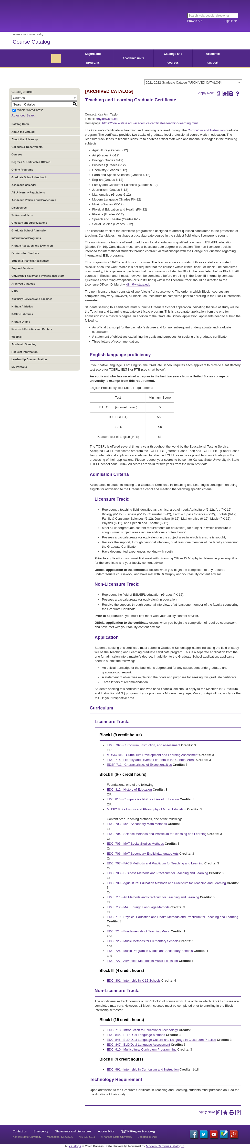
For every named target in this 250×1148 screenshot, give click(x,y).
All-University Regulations (28, 192)
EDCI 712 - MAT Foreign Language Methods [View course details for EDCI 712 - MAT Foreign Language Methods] (138, 907)
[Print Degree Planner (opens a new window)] (218, 93)
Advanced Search (24, 115)
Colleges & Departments (26, 146)
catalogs (75, 1146)
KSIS (14, 291)
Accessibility (106, 1131)
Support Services (22, 268)
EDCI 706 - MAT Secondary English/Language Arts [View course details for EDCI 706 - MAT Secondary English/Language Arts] (143, 853)
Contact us (20, 1131)
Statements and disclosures (73, 1131)
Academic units (133, 58)
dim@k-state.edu (138, 284)
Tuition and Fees (22, 215)
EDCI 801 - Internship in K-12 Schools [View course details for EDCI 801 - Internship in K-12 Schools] (134, 980)
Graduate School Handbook (29, 177)
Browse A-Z (194, 21)
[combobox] (193, 82)
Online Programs (22, 169)
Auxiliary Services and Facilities (31, 298)
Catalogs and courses (173, 58)
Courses (16, 154)
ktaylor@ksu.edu (107, 119)
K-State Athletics (22, 306)
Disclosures (19, 207)
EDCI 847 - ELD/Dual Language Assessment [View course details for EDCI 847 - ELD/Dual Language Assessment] (138, 1044)
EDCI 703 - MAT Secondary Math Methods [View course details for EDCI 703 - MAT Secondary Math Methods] (137, 824)
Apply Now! (206, 93)
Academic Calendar (23, 184)
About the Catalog (23, 131)
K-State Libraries (22, 314)
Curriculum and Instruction (206, 130)
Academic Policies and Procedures (33, 200)
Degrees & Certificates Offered (31, 162)
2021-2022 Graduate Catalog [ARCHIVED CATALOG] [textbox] (183, 82)
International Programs (26, 238)
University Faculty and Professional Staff (37, 275)
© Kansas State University (116, 1136)
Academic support (213, 58)
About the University (24, 139)
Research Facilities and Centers (31, 329)
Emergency (40, 1131)
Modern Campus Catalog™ (165, 1146)
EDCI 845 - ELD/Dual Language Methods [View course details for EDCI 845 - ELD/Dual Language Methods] (136, 1035)
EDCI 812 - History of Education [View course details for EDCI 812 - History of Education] (129, 789)
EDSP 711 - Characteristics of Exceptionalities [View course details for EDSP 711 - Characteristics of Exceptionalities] (139, 764)
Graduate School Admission (29, 230)
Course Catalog (31, 42)
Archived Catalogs (23, 283)
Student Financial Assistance (30, 260)
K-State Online (20, 321)
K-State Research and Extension (32, 245)
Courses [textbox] (19, 98)
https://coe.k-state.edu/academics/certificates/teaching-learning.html (150, 123)
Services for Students (25, 253)
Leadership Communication (29, 359)
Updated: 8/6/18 (147, 1136)
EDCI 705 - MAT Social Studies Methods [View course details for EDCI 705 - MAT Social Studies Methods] (135, 843)
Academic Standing (23, 344)
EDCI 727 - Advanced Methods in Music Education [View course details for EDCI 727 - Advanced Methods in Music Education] (142, 961)
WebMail (16, 336)
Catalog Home (20, 124)
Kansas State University (52, 16)
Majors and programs (93, 58)
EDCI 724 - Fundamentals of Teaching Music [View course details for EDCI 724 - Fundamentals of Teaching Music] (138, 931)
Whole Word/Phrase (30, 110)
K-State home (19, 34)
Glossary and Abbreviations (29, 222)
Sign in (228, 21)
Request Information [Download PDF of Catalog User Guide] (24, 351)
